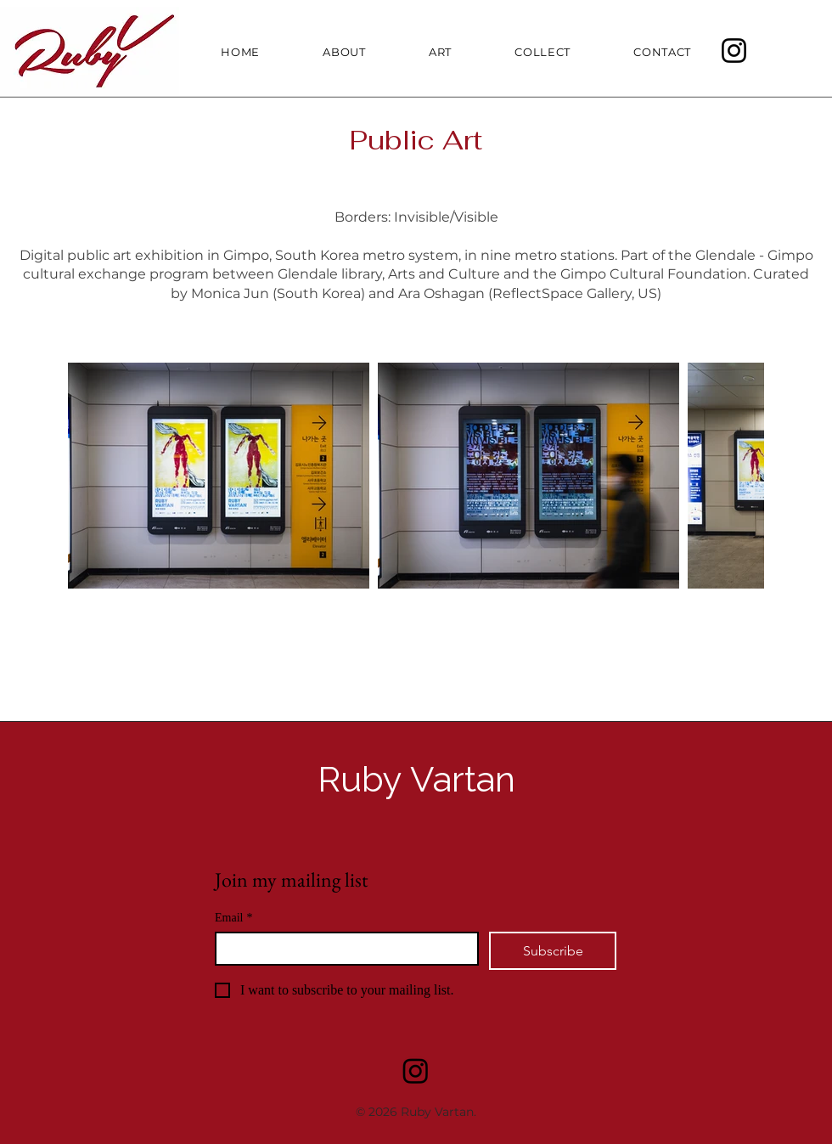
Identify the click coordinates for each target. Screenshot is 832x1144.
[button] (420, 52)
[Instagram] (733, 50)
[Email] (341, 948)
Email (233, 917)
